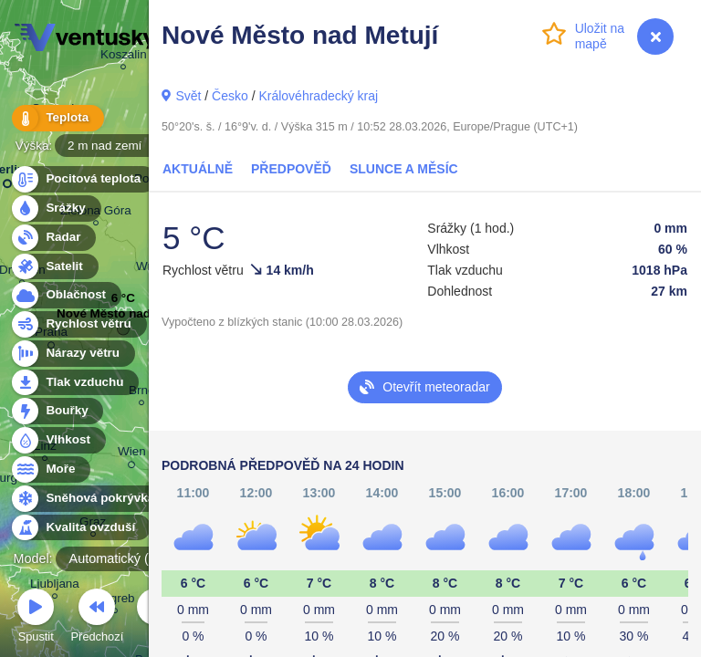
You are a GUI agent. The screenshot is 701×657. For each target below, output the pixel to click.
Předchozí (97, 618)
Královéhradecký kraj (318, 96)
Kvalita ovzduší (80, 528)
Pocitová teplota (83, 179)
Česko (230, 96)
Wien (132, 454)
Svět (188, 96)
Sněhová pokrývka (89, 498)
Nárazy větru (72, 353)
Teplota (57, 118)
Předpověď (291, 169)
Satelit (54, 267)
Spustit (35, 618)
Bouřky (57, 411)
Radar (53, 237)
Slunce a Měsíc (404, 169)
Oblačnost (65, 295)
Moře (50, 469)
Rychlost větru (78, 324)
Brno (141, 392)
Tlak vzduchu (74, 383)
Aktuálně (197, 169)
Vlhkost (57, 440)
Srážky (55, 208)
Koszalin (123, 57)
